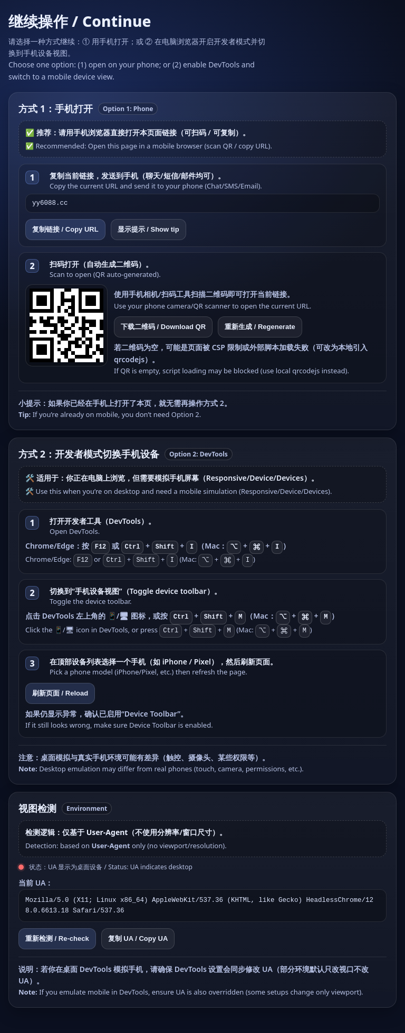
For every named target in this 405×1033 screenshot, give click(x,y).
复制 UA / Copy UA (138, 938)
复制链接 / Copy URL (65, 229)
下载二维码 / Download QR (163, 327)
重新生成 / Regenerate (260, 327)
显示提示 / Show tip (148, 229)
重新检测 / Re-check (57, 938)
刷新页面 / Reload (60, 693)
